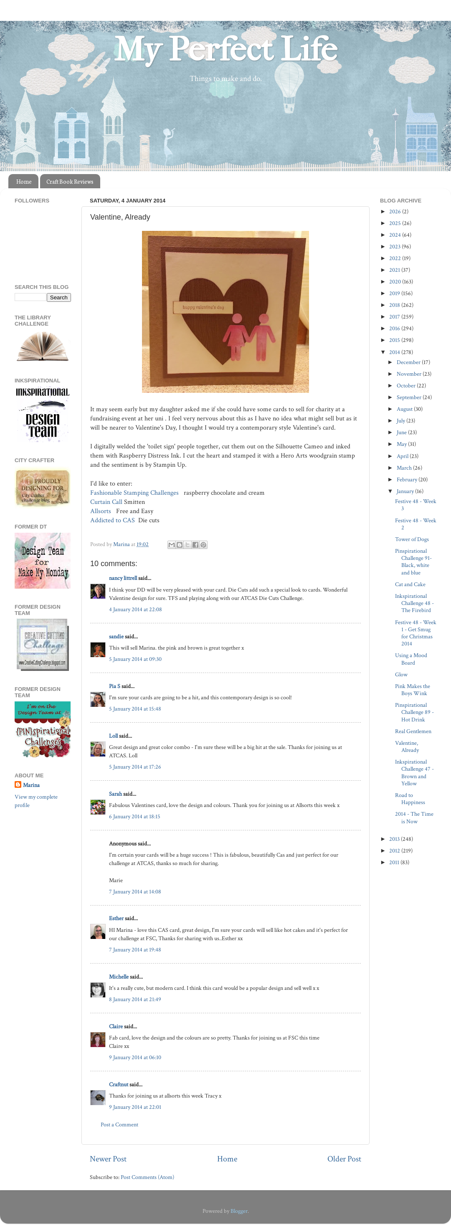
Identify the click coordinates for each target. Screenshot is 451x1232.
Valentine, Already (407, 746)
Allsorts (101, 511)
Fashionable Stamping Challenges (134, 492)
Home (24, 181)
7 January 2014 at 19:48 (135, 950)
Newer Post (108, 1159)
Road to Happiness (410, 798)
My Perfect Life (225, 49)
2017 (395, 317)
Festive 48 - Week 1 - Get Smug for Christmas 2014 (415, 633)
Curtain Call (106, 502)
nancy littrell (123, 578)
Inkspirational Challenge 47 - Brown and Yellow (414, 772)
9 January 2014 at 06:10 (135, 1057)
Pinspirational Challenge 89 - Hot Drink (414, 712)
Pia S (114, 686)
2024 (395, 235)
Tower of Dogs (412, 539)
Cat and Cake (410, 584)
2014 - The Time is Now (414, 817)
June (402, 432)
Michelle (119, 977)
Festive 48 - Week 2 (415, 523)
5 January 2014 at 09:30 (135, 659)
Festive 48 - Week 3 (415, 504)
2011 (394, 862)
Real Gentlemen (413, 731)
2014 (395, 352)
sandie (116, 636)
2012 (395, 851)
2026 (395, 211)
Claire (116, 1026)
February (407, 479)
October (407, 386)
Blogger (239, 1211)
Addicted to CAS (113, 520)
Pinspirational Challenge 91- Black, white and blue (413, 562)
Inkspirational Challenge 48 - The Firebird (414, 603)
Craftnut (118, 1084)
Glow (401, 674)
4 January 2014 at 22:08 (135, 609)
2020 (395, 282)
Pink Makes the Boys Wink (412, 689)
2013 (395, 839)
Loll (113, 736)
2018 (395, 305)
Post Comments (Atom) (147, 1177)
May (402, 444)
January (406, 491)
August (405, 409)
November (410, 374)
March (405, 468)
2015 (395, 340)
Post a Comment (119, 1124)
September (410, 397)
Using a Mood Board (411, 658)
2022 (395, 258)
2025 (395, 223)
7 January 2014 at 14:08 (135, 892)
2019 (395, 293)
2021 (395, 270)
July (401, 421)
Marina (31, 785)
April (403, 456)
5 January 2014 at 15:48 (135, 709)
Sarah (115, 794)
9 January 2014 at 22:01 (135, 1107)
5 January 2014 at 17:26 (135, 767)
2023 (395, 246)
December (409, 362)
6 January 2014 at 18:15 (134, 816)
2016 (395, 328)
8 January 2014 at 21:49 (135, 999)
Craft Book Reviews (70, 181)
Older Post (344, 1159)
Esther (116, 918)
